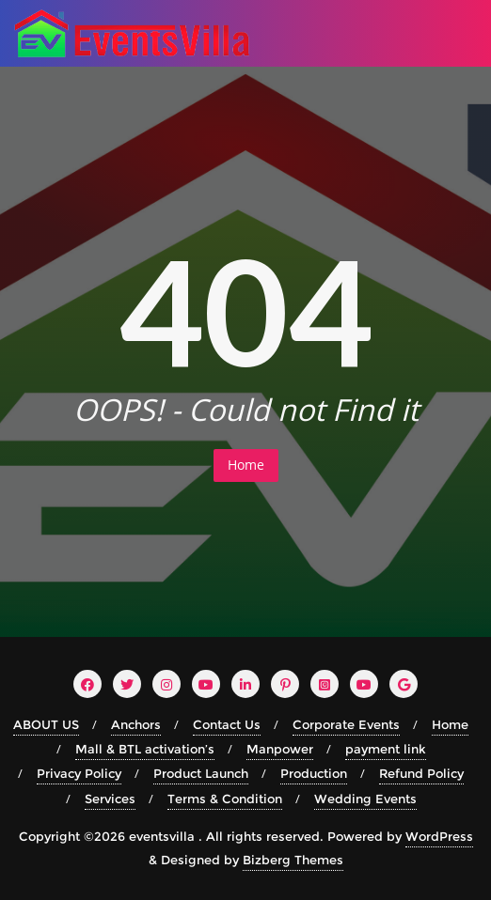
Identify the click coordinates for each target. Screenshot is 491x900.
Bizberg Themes (293, 859)
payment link (385, 748)
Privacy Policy (79, 773)
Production (313, 773)
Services (110, 798)
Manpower (279, 748)
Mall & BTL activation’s (144, 748)
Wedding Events (365, 798)
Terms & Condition (224, 798)
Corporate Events (346, 724)
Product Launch (200, 773)
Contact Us (227, 724)
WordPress (439, 836)
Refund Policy (421, 773)
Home (246, 464)
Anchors (136, 724)
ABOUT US (46, 724)
